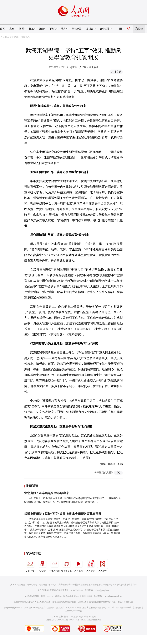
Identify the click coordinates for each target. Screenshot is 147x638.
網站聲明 (102, 584)
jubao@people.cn (102, 590)
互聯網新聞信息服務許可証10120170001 (32, 602)
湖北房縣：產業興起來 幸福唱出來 (46, 493)
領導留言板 (66, 565)
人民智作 (102, 565)
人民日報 (30, 565)
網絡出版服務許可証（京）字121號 (98, 607)
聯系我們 (132, 584)
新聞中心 (25, 37)
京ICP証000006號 (123, 607)
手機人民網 (54, 565)
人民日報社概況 (17, 584)
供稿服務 (82, 584)
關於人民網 (32, 584)
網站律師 (112, 584)
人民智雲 (90, 565)
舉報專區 (76, 28)
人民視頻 (78, 565)
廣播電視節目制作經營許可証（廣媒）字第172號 (111, 602)
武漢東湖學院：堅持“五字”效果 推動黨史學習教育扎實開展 (62, 513)
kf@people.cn (47, 596)
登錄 (140, 28)
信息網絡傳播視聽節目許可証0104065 (21, 607)
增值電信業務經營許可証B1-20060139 (69, 602)
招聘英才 (53, 584)
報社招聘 (43, 584)
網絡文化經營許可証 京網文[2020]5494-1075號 (60, 607)
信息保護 (122, 584)
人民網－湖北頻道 (88, 67)
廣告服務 (63, 584)
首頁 (2, 28)
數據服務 (92, 584)
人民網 (3, 37)
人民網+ (42, 565)
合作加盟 (73, 584)
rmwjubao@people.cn (113, 596)
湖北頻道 (14, 37)
